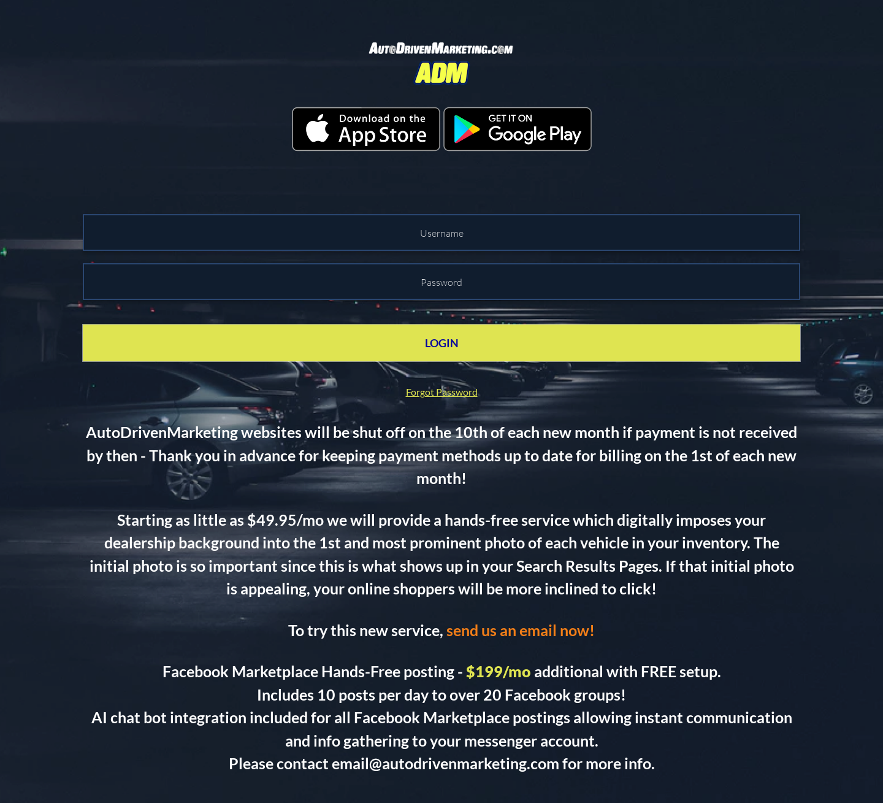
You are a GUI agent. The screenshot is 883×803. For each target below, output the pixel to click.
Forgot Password (442, 392)
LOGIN (442, 343)
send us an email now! (520, 630)
